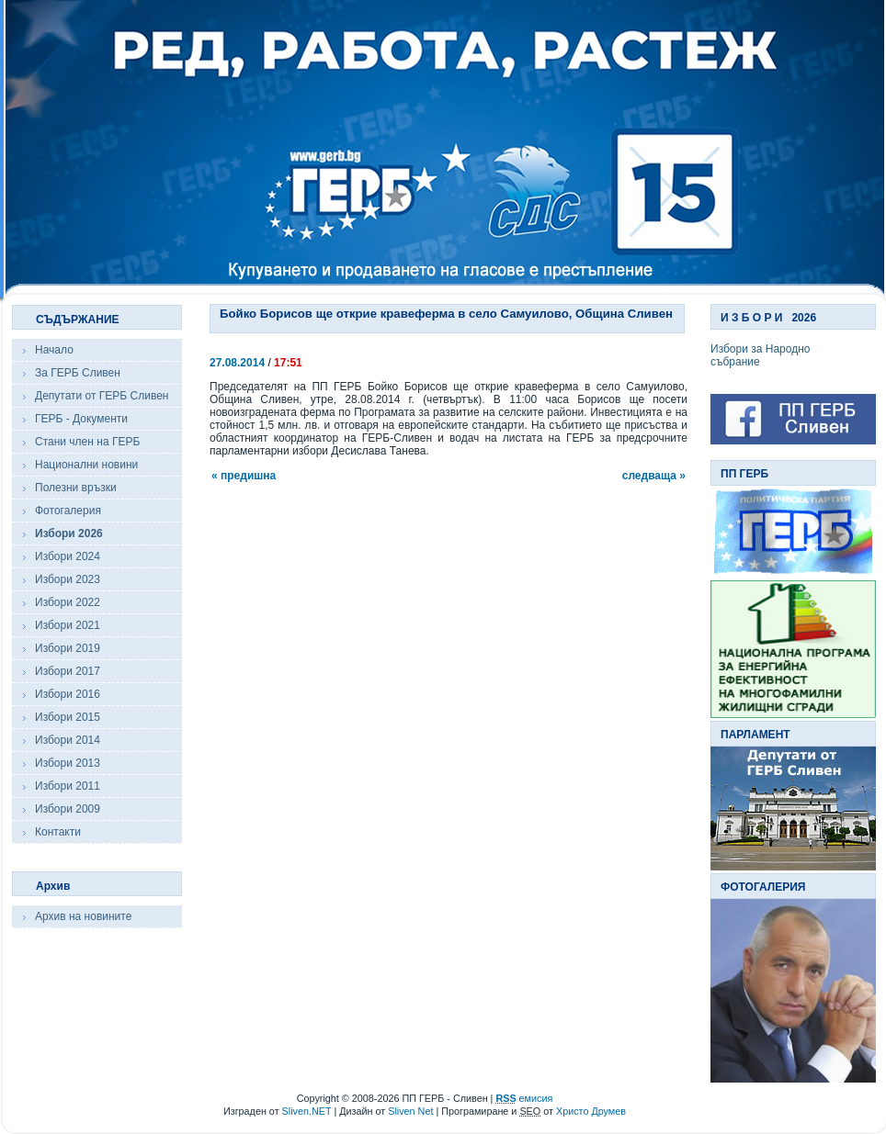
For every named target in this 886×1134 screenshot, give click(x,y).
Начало (54, 349)
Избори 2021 (67, 625)
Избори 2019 (67, 648)
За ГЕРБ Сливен (77, 372)
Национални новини (86, 464)
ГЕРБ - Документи (81, 418)
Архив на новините (83, 916)
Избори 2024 (67, 556)
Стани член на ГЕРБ (87, 441)
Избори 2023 (67, 579)
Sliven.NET (307, 1111)
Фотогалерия (68, 510)
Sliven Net (410, 1111)
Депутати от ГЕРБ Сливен (101, 395)
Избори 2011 (67, 786)
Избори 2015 (67, 717)
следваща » (654, 475)
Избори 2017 (67, 671)
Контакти (58, 831)
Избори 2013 (67, 763)
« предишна (243, 475)
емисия (523, 1098)
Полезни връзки (76, 487)
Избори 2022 (67, 602)
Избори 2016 (67, 694)
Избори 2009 (67, 809)
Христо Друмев (591, 1111)
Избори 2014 (67, 740)
